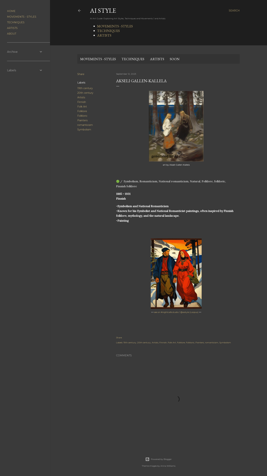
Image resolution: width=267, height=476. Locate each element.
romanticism (85, 125)
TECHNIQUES (108, 30)
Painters (82, 120)
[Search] (234, 10)
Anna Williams (167, 466)
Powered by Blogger (158, 459)
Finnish (81, 102)
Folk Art (82, 106)
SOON (174, 59)
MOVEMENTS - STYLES (115, 26)
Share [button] (80, 74)
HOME (11, 11)
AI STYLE (103, 10)
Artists (81, 97)
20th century (85, 92)
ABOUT (11, 33)
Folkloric (82, 115)
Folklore (82, 111)
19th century (85, 88)
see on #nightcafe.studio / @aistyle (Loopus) (176, 312)
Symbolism (84, 129)
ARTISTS (104, 35)
